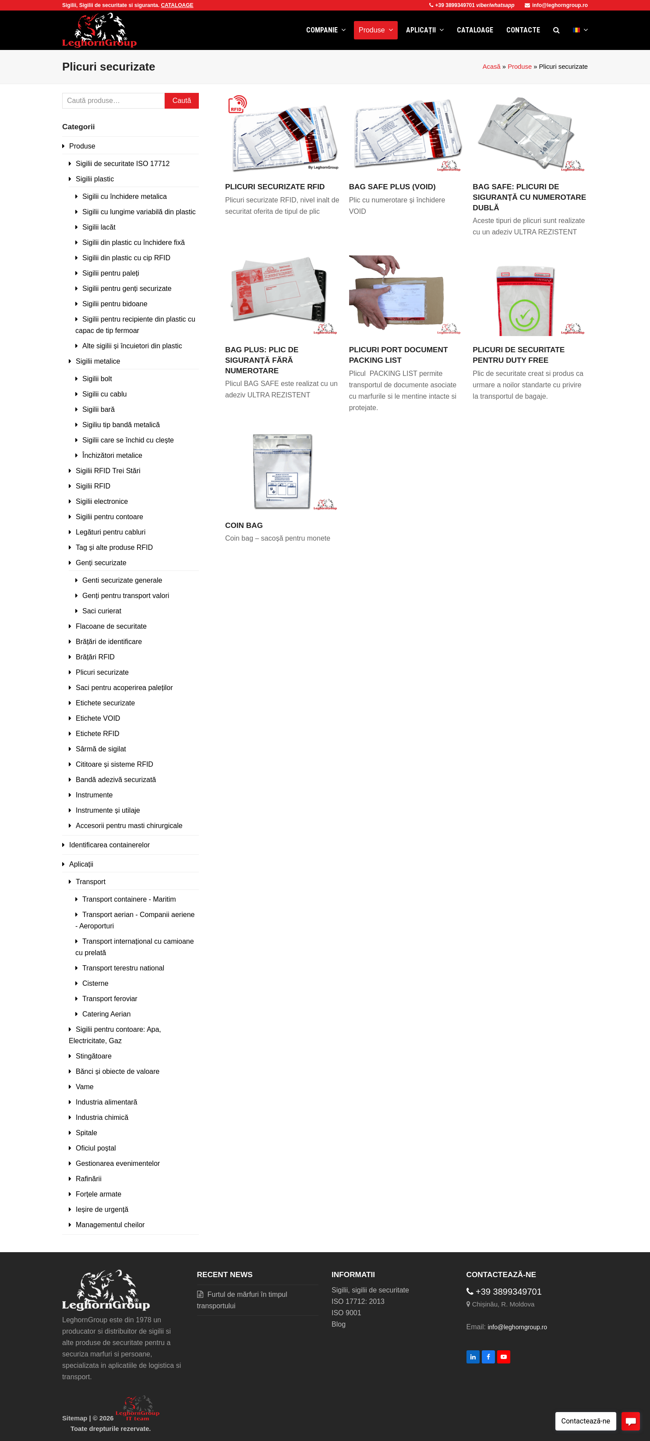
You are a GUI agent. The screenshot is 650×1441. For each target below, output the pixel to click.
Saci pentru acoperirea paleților (124, 687)
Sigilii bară (98, 409)
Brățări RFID (95, 657)
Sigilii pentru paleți (110, 273)
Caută (182, 100)
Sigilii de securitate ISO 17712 (123, 163)
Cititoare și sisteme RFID (114, 764)
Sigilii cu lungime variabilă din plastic (139, 212)
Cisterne (95, 983)
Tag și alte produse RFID (114, 547)
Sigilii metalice (98, 361)
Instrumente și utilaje (108, 810)
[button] (556, 30)
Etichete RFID (98, 733)
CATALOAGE (177, 5)
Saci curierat (101, 611)
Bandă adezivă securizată (116, 779)
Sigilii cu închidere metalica (124, 196)
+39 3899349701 (453, 5)
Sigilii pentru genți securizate (127, 288)
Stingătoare (94, 1056)
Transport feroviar (110, 998)
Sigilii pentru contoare (109, 516)
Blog (339, 1324)
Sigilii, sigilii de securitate (370, 1290)
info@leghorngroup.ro (556, 5)
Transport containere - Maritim (129, 899)
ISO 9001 (346, 1313)
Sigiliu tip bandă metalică (121, 424)
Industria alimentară (107, 1102)
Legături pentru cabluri (110, 532)
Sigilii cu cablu (104, 394)
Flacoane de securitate (111, 626)
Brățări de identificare (109, 641)
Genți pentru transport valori (125, 595)
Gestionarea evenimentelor (118, 1163)
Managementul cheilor (110, 1225)
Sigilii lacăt (99, 227)
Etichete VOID (98, 718)
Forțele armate (98, 1194)
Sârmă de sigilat (101, 749)
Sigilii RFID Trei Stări (108, 470)
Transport (91, 881)
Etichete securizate (105, 703)
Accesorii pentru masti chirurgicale (129, 825)
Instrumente (94, 795)
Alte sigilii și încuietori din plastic (132, 346)
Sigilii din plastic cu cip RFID (126, 258)
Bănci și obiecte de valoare (117, 1071)
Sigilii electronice (102, 501)
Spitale (86, 1133)
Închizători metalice (112, 455)
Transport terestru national (123, 968)
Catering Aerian (106, 1014)
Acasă (492, 66)
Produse (520, 66)
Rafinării (89, 1179)
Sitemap (74, 1418)
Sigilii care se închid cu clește (128, 440)
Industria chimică (102, 1117)
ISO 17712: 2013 (358, 1301)
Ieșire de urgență (102, 1209)
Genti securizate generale (122, 580)
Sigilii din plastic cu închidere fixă (133, 242)
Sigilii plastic (95, 179)
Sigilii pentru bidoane (115, 304)
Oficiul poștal (96, 1148)
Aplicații (81, 864)
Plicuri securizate (102, 672)
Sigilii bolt (97, 378)
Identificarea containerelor (109, 845)
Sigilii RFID (93, 486)
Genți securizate (101, 562)
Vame (85, 1086)
